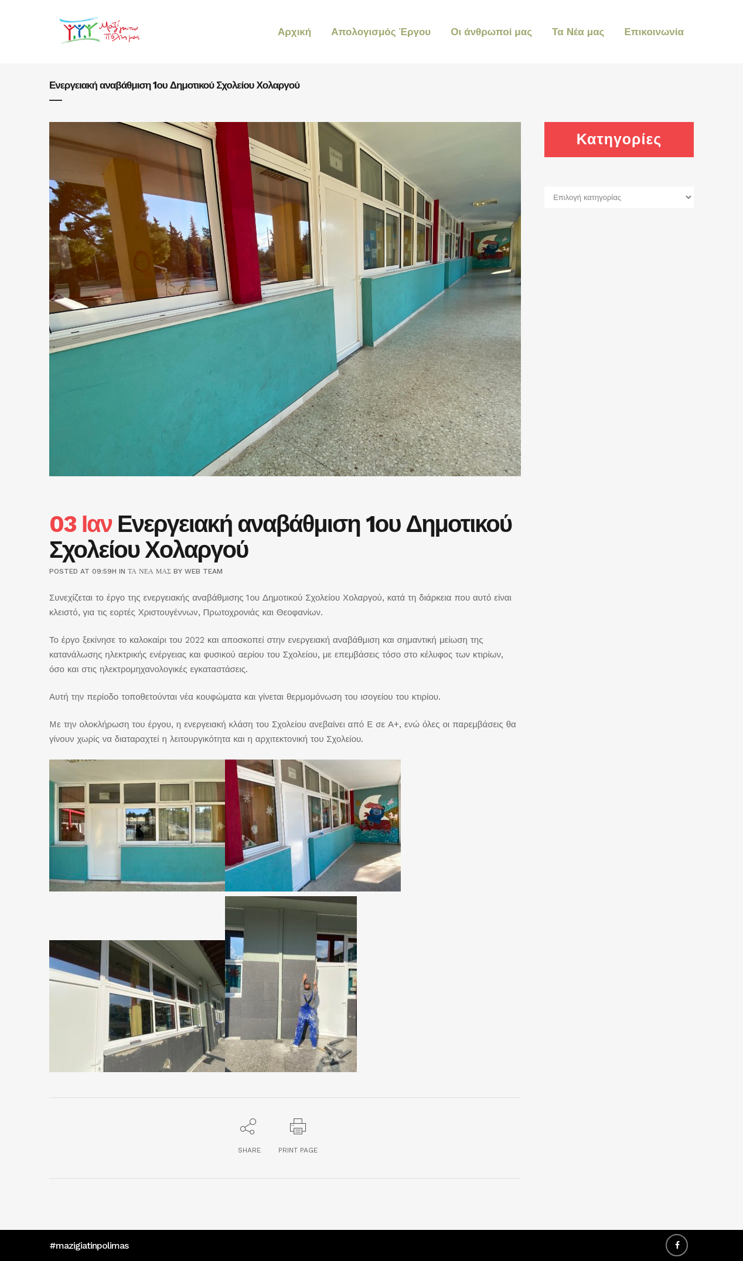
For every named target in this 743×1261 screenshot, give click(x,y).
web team (204, 571)
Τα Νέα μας (149, 571)
